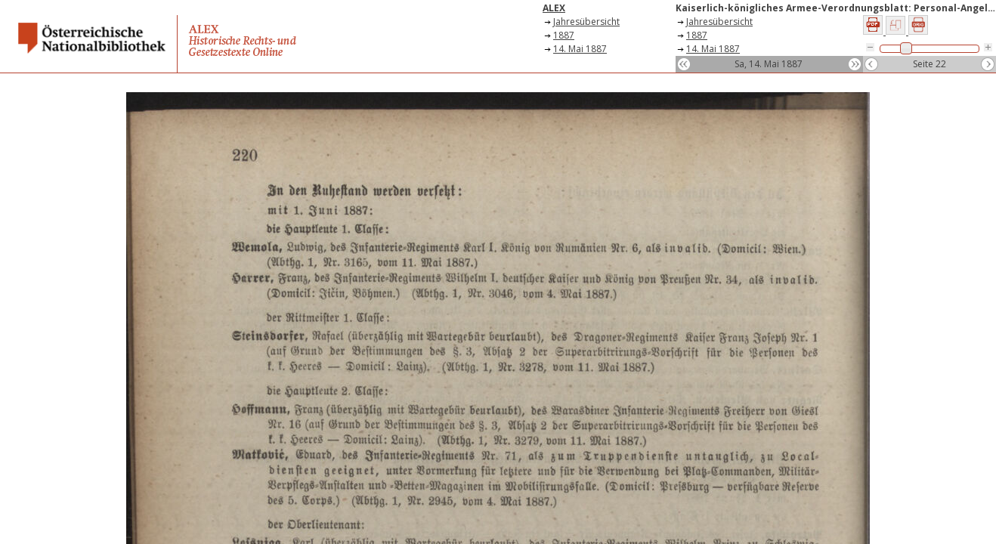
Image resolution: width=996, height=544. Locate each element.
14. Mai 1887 (580, 48)
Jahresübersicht (586, 21)
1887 (563, 35)
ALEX (554, 8)
